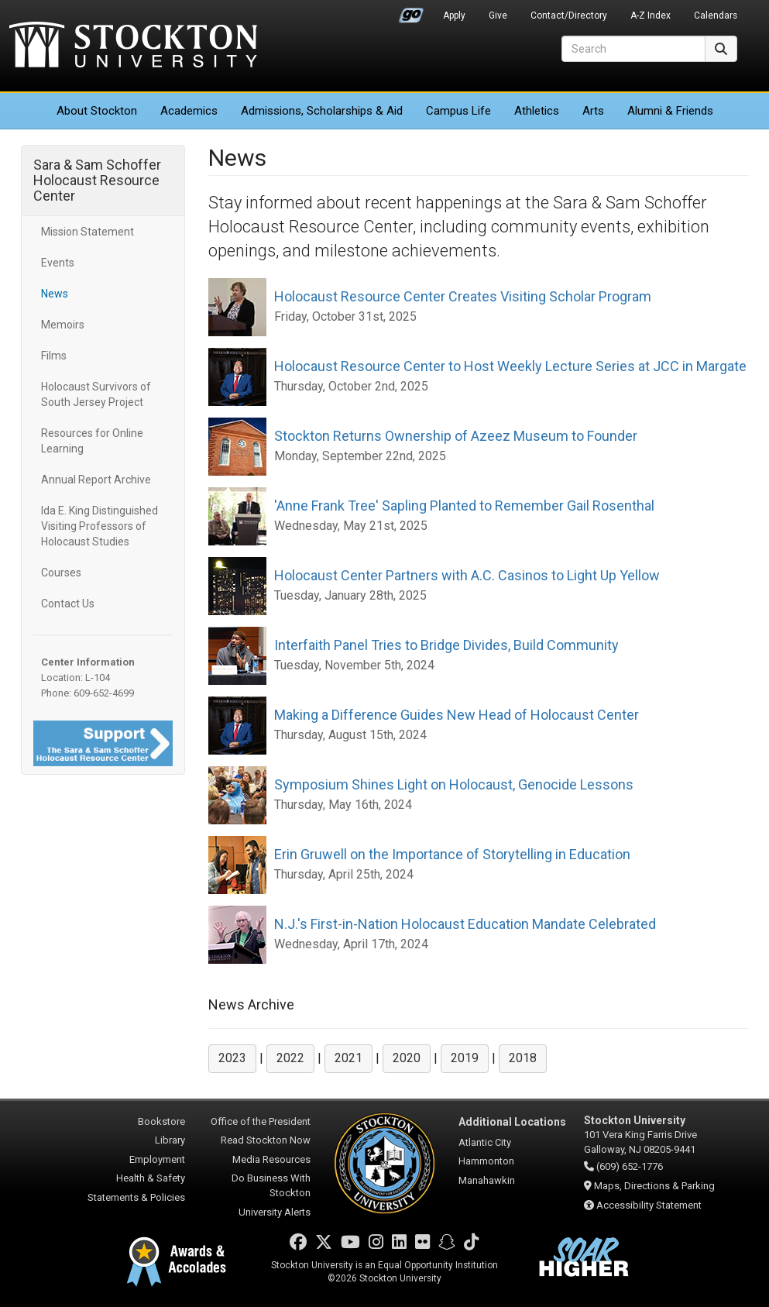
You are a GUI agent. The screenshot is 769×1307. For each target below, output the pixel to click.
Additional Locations (512, 1122)
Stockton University (133, 46)
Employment (157, 1159)
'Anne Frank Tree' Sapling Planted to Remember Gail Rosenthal (464, 505)
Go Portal (411, 11)
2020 (407, 1058)
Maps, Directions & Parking (654, 1186)
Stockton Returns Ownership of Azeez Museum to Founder (455, 436)
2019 (465, 1058)
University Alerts (275, 1212)
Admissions (322, 111)
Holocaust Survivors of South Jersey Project (96, 394)
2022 (290, 1058)
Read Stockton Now (266, 1140)
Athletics (536, 111)
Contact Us (67, 603)
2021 (348, 1058)
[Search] (633, 49)
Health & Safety (150, 1178)
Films (54, 355)
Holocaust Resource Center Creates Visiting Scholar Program (462, 296)
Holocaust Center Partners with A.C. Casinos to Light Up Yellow (467, 575)
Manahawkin (486, 1180)
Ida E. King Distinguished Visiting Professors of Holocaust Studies (99, 526)
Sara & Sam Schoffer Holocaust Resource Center (97, 180)
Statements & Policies (136, 1197)
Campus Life (458, 111)
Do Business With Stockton (271, 1185)
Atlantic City (484, 1142)
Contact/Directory (568, 15)
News (54, 293)
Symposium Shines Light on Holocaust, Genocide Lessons (453, 784)
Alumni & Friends (670, 111)
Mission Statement (87, 231)
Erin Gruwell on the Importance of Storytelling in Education (452, 854)
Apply (454, 15)
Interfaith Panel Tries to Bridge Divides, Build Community (446, 645)
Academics (189, 111)
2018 (523, 1058)
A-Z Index (650, 15)
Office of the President (261, 1121)
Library (170, 1140)
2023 (232, 1058)
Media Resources (271, 1159)
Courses (61, 572)
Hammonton (486, 1161)
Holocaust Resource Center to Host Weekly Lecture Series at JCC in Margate (510, 366)
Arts (593, 111)
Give (498, 15)
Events (57, 262)
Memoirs (62, 324)
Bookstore (161, 1121)
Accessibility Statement (649, 1205)
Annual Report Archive (96, 479)
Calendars (715, 15)
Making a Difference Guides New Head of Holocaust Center (456, 715)
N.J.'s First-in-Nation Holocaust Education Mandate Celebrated (465, 924)
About (97, 111)
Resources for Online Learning (92, 441)
